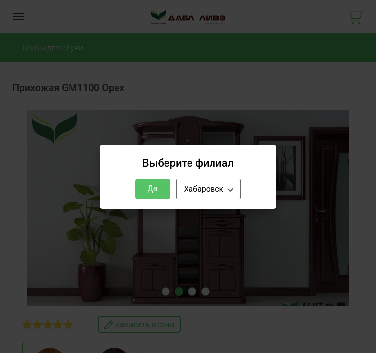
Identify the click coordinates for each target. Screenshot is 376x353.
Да (153, 188)
